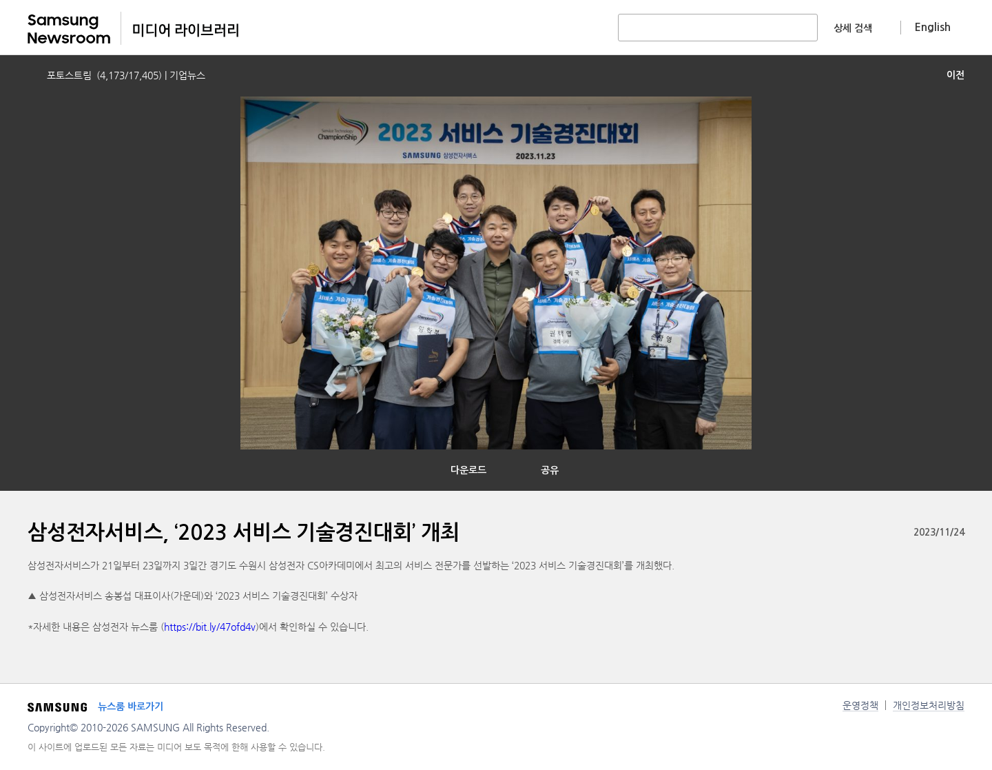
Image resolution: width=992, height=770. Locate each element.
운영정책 (860, 705)
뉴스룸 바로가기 (130, 706)
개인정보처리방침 (928, 705)
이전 (955, 75)
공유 (550, 470)
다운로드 (468, 470)
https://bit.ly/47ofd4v (210, 626)
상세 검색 (853, 28)
